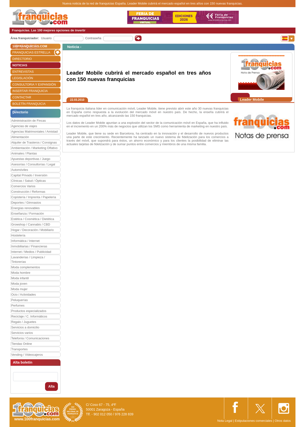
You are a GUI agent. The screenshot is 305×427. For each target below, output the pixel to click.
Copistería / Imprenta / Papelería (33, 197)
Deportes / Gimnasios (26, 202)
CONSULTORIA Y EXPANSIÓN (34, 84)
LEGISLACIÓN (22, 78)
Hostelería (18, 235)
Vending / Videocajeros (27, 354)
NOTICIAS (19, 65)
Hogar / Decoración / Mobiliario (32, 230)
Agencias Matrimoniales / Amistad (34, 131)
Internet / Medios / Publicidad (31, 252)
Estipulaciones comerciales (254, 420)
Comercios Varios (23, 186)
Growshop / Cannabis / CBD (30, 224)
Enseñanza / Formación (27, 213)
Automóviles (19, 170)
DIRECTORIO (22, 59)
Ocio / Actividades (23, 294)
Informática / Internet (25, 241)
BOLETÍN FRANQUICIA (29, 104)
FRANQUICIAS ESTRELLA (31, 52)
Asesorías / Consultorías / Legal (33, 164)
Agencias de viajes (24, 126)
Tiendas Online (21, 343)
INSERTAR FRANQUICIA (30, 91)
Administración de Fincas (28, 120)
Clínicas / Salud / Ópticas (28, 180)
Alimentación (20, 137)
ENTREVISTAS (23, 71)
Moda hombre (20, 272)
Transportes (19, 349)
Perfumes (18, 305)
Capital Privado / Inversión (29, 175)
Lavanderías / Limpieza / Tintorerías (28, 259)
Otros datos (283, 420)
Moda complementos (25, 267)
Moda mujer (19, 289)
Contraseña (93, 38)
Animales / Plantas (24, 153)
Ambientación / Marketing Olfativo (34, 148)
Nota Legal (224, 420)
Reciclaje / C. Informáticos (29, 316)
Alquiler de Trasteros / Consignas (34, 142)
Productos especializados (28, 311)
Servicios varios (22, 333)
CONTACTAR (21, 97)
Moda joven (19, 283)
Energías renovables (25, 208)
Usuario (46, 38)
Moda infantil (20, 278)
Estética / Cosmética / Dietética (32, 219)
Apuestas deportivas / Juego (30, 159)
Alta (51, 386)
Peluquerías (19, 300)
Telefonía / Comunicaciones (30, 338)
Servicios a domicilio (25, 327)
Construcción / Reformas (28, 191)
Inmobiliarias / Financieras (29, 246)
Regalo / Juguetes (23, 322)
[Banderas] (288, 38)
